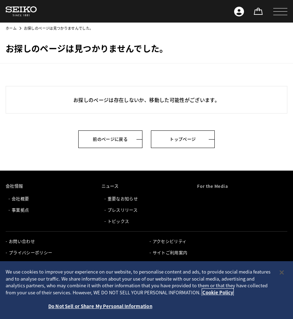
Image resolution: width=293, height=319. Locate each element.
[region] (146, 290)
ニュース (110, 186)
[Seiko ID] (239, 11)
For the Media (212, 186)
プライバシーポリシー (31, 253)
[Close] (281, 272)
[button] (280, 11)
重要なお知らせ (123, 199)
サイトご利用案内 (170, 253)
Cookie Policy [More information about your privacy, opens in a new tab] (217, 292)
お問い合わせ (22, 241)
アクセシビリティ (170, 241)
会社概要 (20, 199)
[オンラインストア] (258, 11)
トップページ (183, 139)
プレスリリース (123, 210)
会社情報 (14, 186)
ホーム (11, 28)
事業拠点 (20, 210)
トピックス (118, 221)
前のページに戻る (110, 139)
